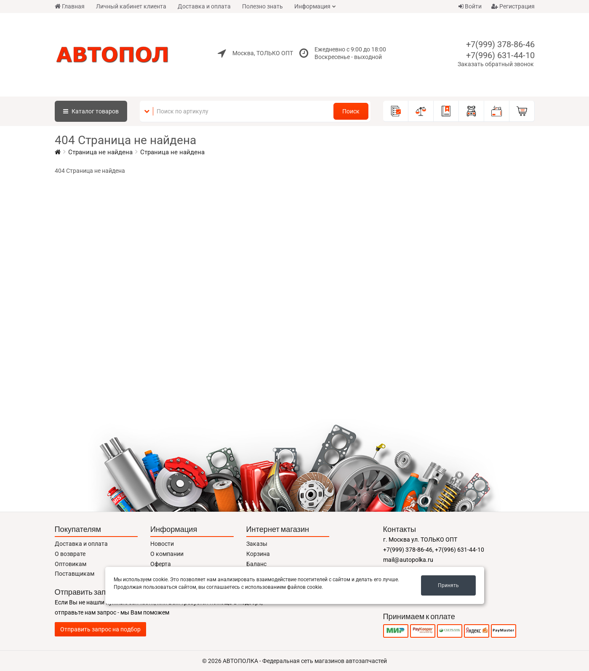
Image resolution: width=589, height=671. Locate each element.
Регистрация (513, 6)
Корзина (258, 553)
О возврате (70, 553)
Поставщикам (74, 573)
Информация (312, 6)
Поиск (351, 111)
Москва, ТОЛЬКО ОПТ (262, 53)
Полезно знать (262, 6)
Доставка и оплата (204, 6)
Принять (448, 585)
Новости (162, 543)
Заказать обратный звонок (496, 64)
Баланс (256, 564)
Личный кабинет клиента (131, 6)
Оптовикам (70, 564)
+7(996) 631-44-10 (500, 55)
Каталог (91, 111)
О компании (167, 553)
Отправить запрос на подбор (100, 629)
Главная (70, 6)
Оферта (160, 564)
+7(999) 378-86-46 (500, 44)
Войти (470, 6)
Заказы (256, 543)
